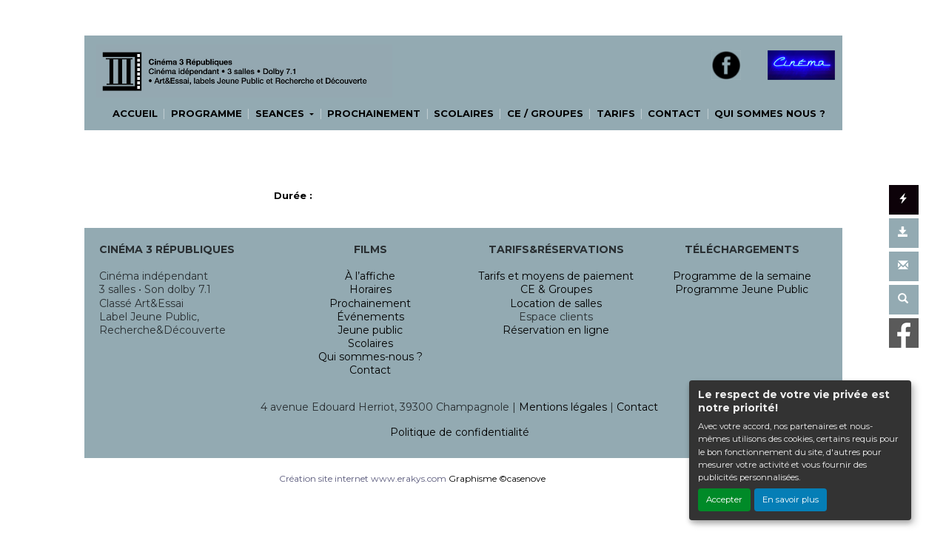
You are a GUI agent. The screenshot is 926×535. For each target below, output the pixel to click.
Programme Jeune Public (741, 289)
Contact (370, 370)
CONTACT (674, 113)
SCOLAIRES (464, 113)
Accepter (724, 499)
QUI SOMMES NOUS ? (769, 113)
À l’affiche (370, 276)
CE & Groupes (556, 289)
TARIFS (616, 113)
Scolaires (370, 343)
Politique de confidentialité (459, 432)
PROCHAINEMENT (373, 113)
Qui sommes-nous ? (370, 356)
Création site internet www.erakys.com (362, 478)
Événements (370, 316)
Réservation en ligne (556, 330)
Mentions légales (563, 407)
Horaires (370, 289)
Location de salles (556, 303)
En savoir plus (790, 499)
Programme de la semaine (742, 276)
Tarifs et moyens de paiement (556, 276)
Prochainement (370, 303)
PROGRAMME (206, 113)
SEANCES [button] (281, 113)
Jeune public (370, 330)
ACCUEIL (135, 113)
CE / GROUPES (545, 113)
